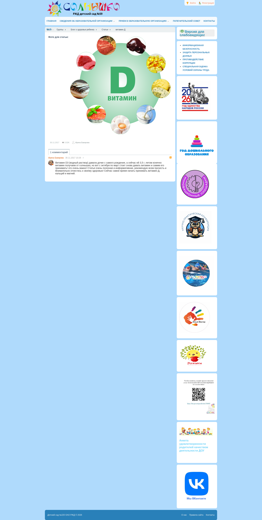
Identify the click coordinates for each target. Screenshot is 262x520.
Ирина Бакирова (82, 142)
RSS (170, 157)
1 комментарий (59, 152)
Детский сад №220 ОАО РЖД (61, 515)
